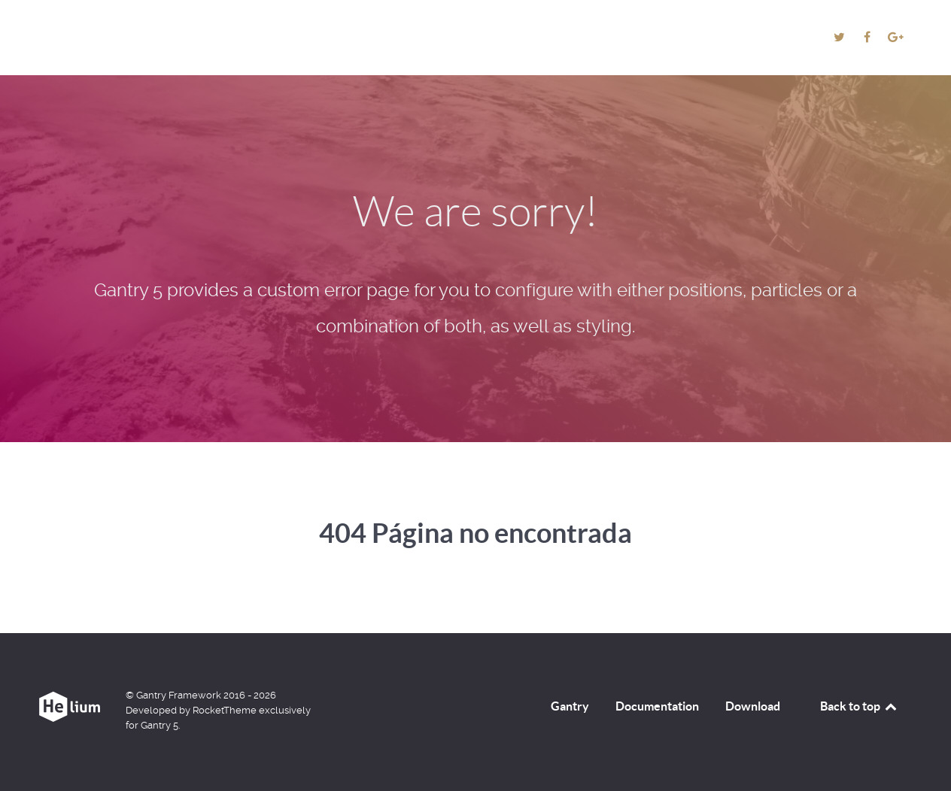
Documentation (657, 706)
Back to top (859, 706)
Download (752, 706)
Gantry (570, 706)
